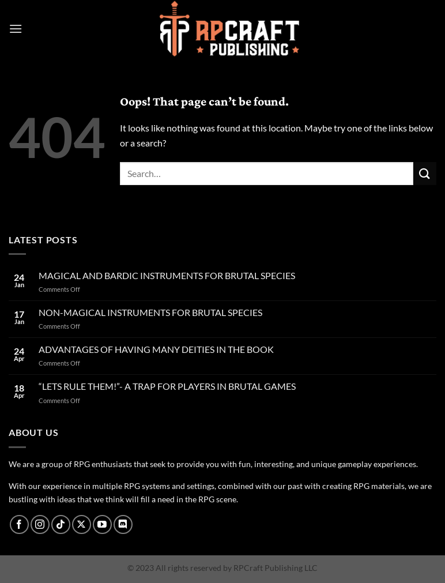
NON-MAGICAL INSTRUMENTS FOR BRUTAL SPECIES (150, 312)
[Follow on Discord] (123, 524)
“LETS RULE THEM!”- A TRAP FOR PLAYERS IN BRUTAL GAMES (167, 386)
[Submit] (424, 173)
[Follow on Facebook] (19, 524)
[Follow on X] (81, 524)
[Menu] (15, 28)
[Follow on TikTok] (60, 524)
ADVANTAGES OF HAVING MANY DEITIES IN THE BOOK (156, 349)
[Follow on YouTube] (102, 524)
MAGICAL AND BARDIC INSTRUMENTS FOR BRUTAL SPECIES (167, 275)
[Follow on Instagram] (40, 524)
